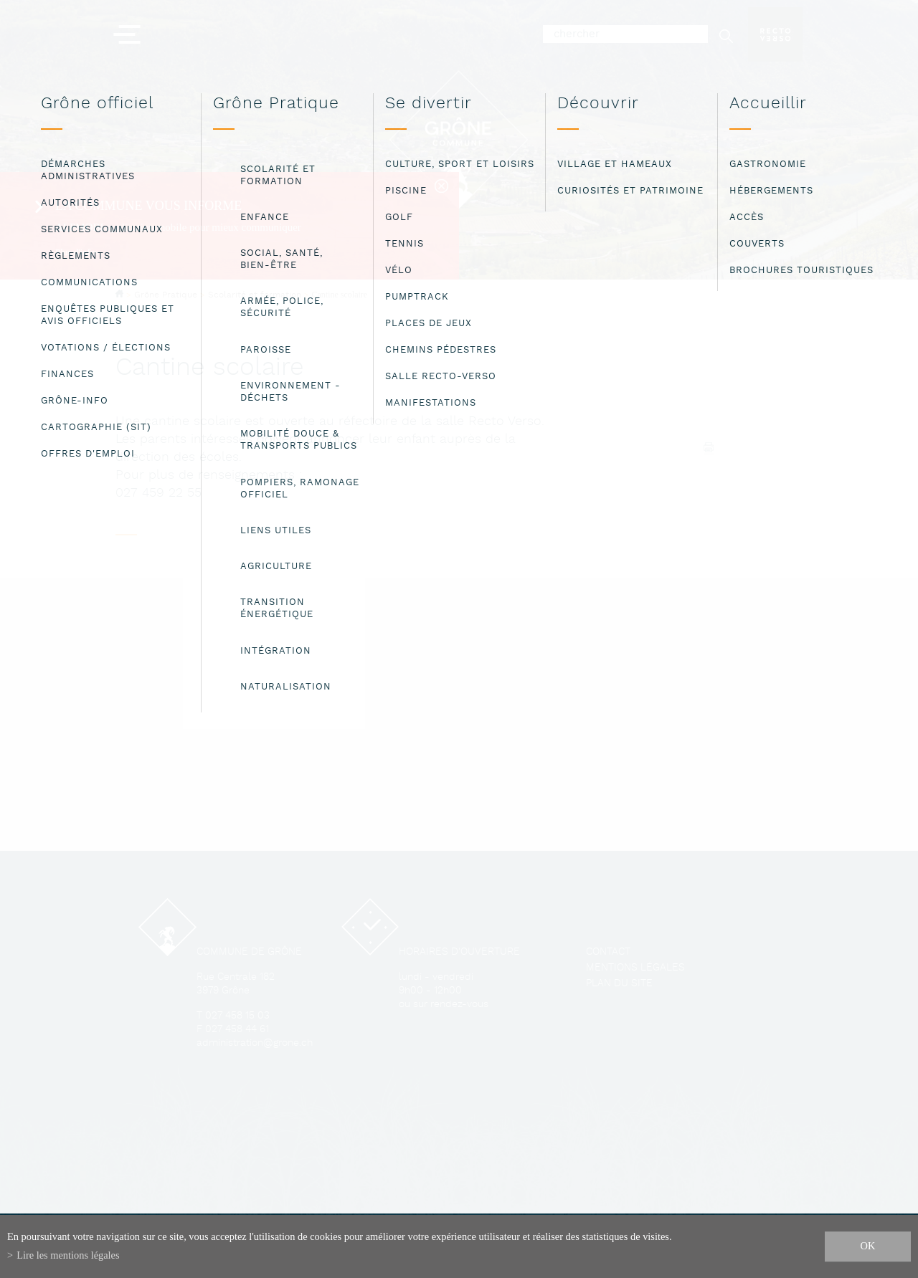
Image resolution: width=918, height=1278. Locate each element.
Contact (608, 952)
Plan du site (619, 984)
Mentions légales (635, 968)
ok (868, 1245)
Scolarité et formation (254, 295)
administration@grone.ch (255, 1043)
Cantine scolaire (340, 295)
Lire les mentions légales (67, 1255)
